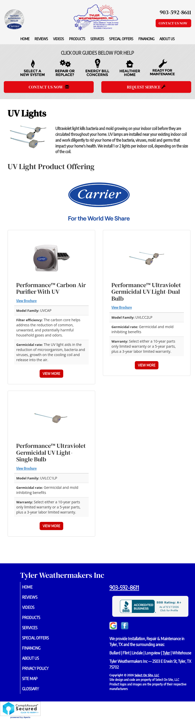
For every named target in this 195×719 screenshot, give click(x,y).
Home (24, 38)
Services (97, 38)
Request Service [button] (146, 87)
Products (77, 38)
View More (51, 373)
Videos (58, 38)
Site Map (35, 678)
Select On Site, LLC (147, 675)
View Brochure (26, 301)
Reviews (41, 38)
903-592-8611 (124, 587)
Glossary (36, 688)
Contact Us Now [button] (173, 23)
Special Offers (121, 38)
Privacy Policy (41, 668)
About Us (167, 38)
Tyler (166, 652)
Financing (146, 38)
